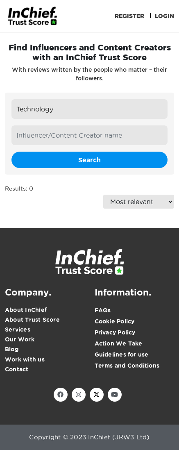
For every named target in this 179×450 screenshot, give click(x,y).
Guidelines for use (122, 354)
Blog (11, 349)
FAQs (103, 310)
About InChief (26, 310)
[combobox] (89, 109)
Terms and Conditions (127, 365)
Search (89, 160)
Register (129, 16)
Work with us (25, 359)
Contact (17, 369)
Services (17, 329)
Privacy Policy (115, 332)
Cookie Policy (115, 321)
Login (164, 16)
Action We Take (119, 343)
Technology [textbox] (34, 109)
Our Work (19, 339)
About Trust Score (32, 319)
